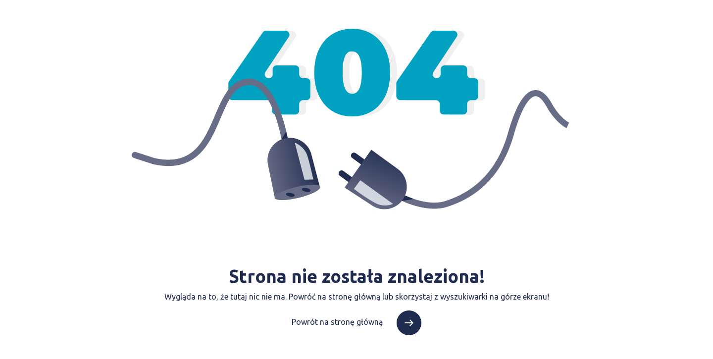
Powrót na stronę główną (356, 321)
